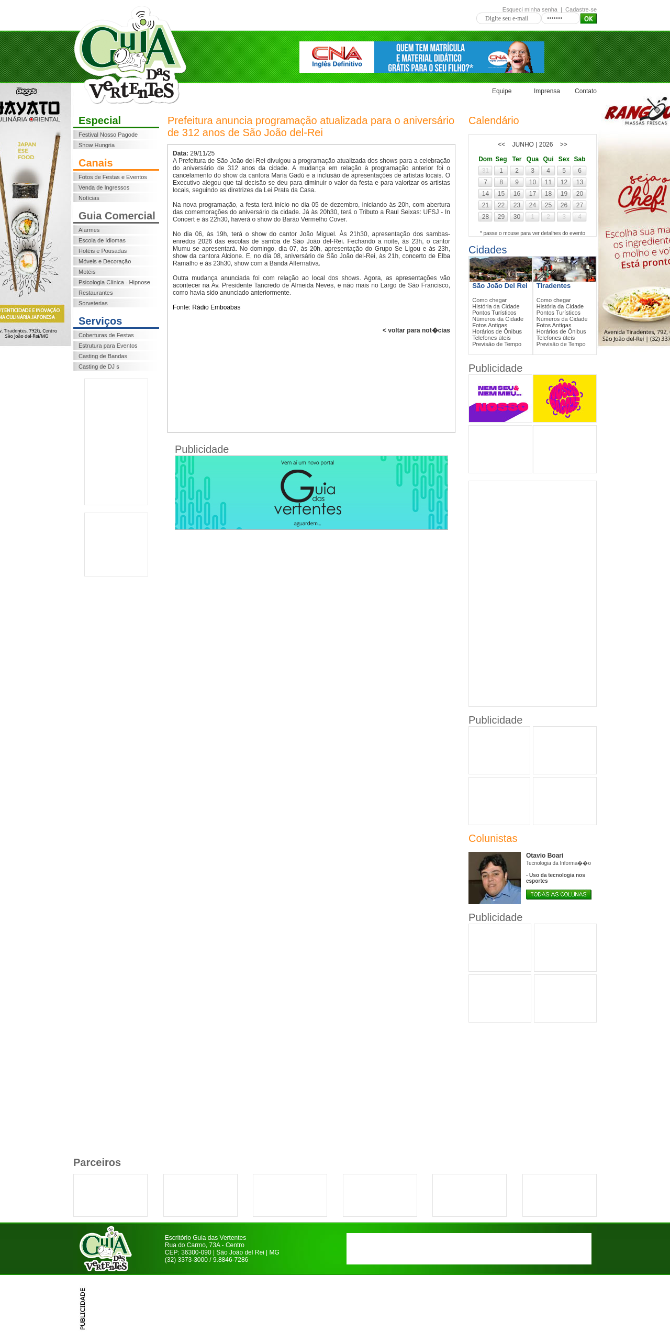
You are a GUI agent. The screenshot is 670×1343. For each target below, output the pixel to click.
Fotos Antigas (489, 325)
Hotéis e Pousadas (103, 251)
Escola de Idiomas (102, 240)
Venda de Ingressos (104, 187)
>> (563, 144)
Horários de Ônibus (497, 331)
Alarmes (89, 230)
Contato (586, 91)
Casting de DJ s (99, 366)
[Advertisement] (116, 442)
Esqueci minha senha (529, 9)
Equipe (501, 91)
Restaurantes (96, 293)
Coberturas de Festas (106, 335)
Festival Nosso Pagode (108, 134)
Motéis (87, 272)
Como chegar (489, 300)
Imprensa (547, 91)
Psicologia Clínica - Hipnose (114, 282)
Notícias (89, 198)
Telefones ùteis (491, 338)
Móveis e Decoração (105, 261)
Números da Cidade (497, 319)
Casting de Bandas (103, 356)
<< (501, 144)
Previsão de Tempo (496, 344)
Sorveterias (93, 303)
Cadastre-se (581, 9)
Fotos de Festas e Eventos (113, 177)
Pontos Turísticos (494, 312)
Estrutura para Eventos (108, 345)
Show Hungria (97, 145)
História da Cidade (496, 306)
